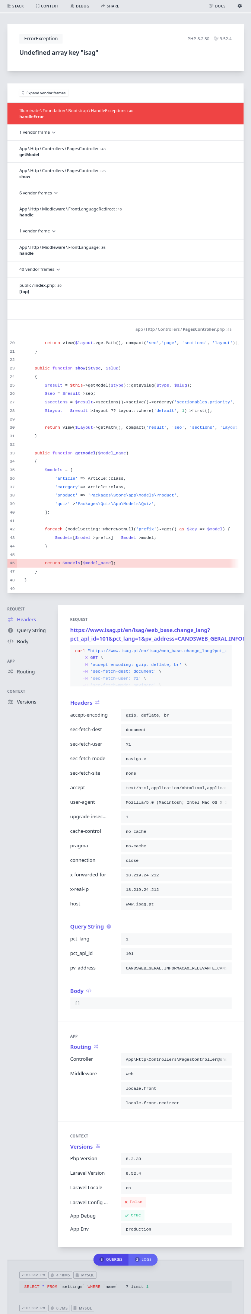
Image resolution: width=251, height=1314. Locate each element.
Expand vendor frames (44, 93)
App (11, 661)
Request (16, 609)
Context (16, 691)
